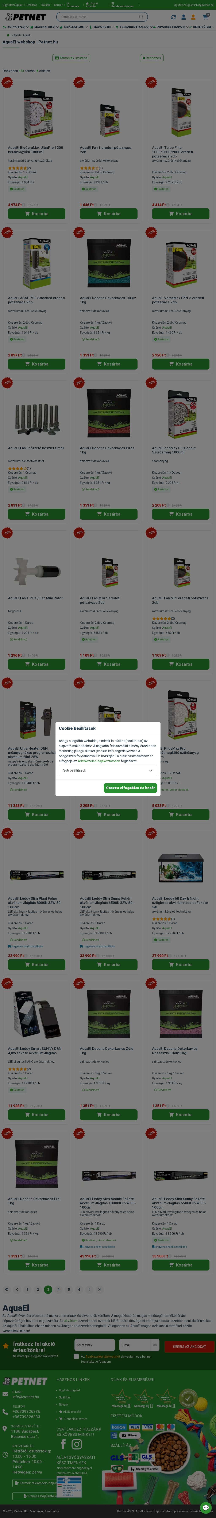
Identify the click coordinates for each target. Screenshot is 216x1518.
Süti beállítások (74, 770)
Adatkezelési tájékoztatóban (99, 761)
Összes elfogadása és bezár (130, 788)
